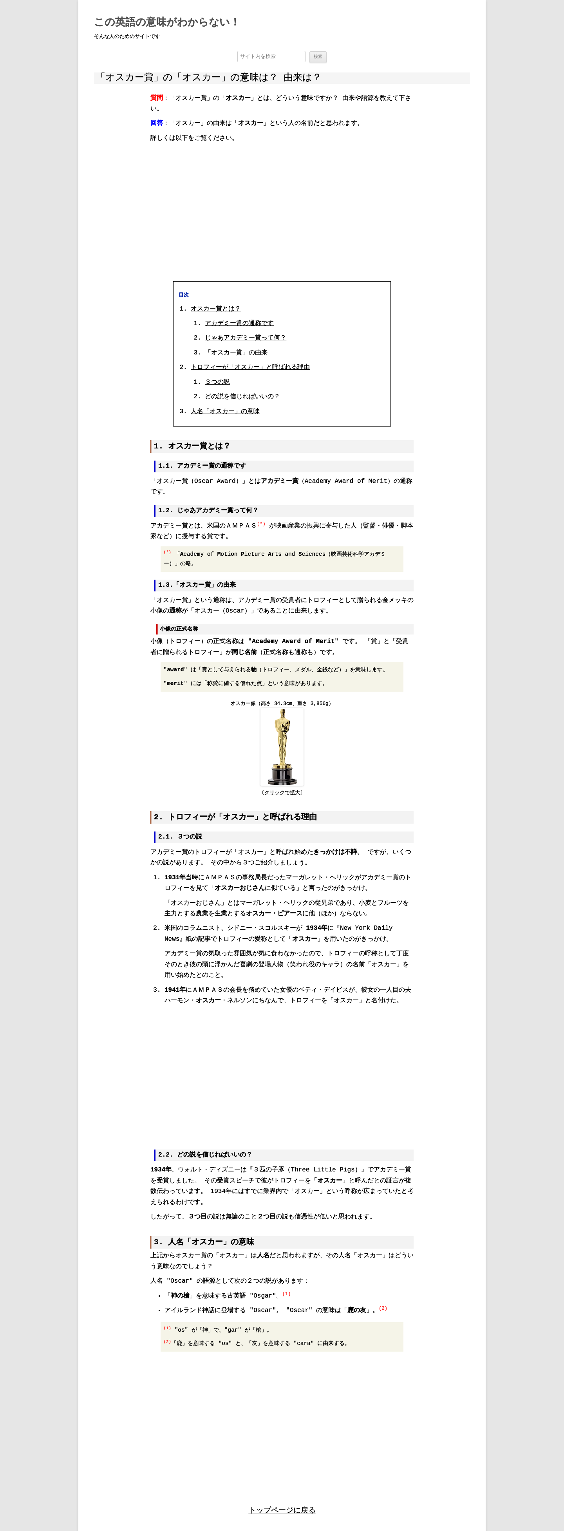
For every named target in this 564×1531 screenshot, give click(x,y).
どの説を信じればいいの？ (242, 396)
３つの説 (217, 382)
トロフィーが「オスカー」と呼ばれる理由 (250, 367)
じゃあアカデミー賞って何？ (245, 338)
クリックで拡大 (282, 792)
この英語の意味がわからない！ (167, 23)
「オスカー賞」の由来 (236, 352)
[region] (282, 210)
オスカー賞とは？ (216, 308)
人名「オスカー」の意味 (225, 411)
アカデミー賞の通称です (239, 323)
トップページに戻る (282, 1508)
